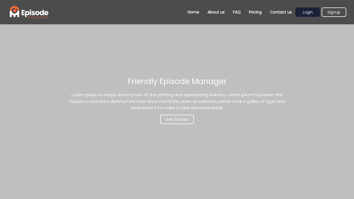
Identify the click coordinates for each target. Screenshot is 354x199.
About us (216, 12)
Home (193, 12)
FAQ (237, 12)
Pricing (255, 12)
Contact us (281, 12)
